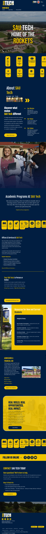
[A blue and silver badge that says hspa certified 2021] (34, 529)
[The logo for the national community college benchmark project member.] (41, 529)
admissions (10, 484)
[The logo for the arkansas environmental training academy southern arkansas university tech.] (32, 529)
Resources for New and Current (27, 309)
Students (18, 312)
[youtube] (8, 8)
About (10, 88)
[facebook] (3, 8)
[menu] (43, 5)
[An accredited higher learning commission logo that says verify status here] (36, 529)
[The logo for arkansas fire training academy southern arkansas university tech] (43, 529)
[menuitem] (3, 528)
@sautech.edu (16, 484)
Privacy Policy (25, 531)
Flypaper (13, 533)
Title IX (21, 531)
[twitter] (5, 8)
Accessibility (6, 533)
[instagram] (6, 8)
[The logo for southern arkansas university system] (38, 529)
